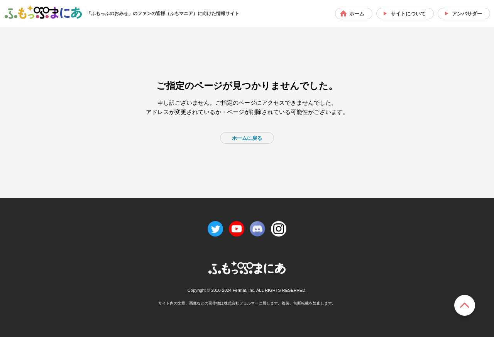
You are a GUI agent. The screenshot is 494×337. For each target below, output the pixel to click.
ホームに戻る (247, 138)
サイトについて (408, 14)
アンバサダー (467, 14)
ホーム (356, 14)
